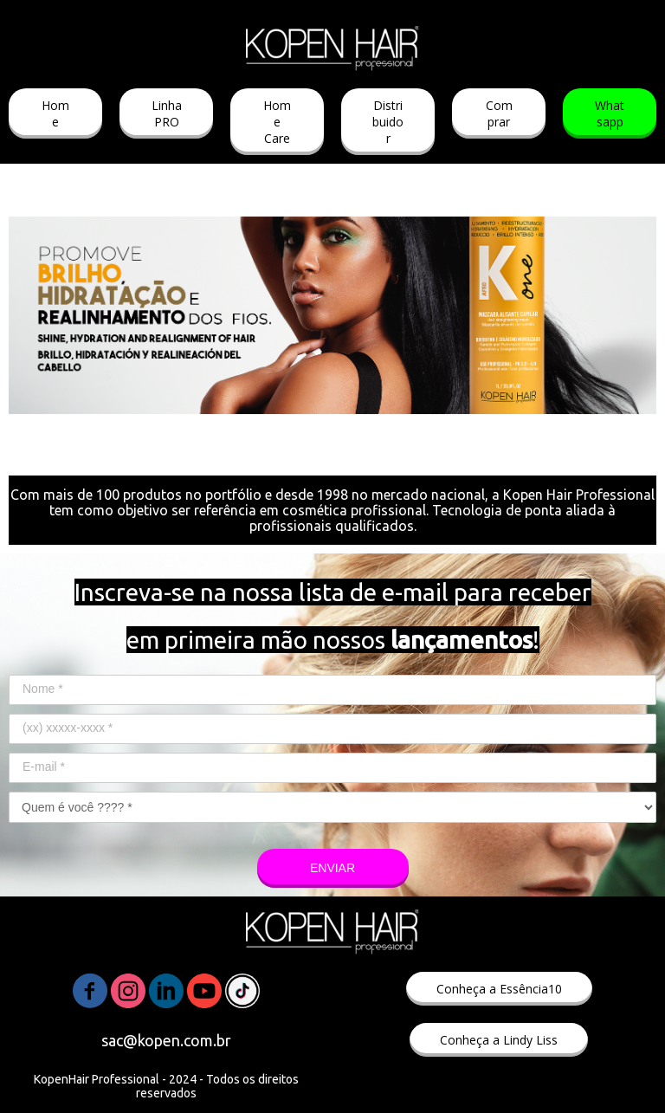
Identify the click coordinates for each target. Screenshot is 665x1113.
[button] (55, 113)
